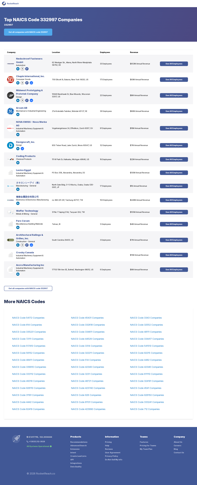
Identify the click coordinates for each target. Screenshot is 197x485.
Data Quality (76, 467)
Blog (176, 449)
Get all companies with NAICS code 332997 (28, 32)
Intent (73, 452)
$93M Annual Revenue (139, 79)
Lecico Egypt (23, 170)
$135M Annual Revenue (140, 173)
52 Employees (106, 145)
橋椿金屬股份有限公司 (27, 196)
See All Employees (174, 64)
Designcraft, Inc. (25, 142)
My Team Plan (146, 449)
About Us (178, 442)
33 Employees (106, 64)
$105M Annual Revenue (140, 212)
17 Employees (105, 186)
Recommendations (78, 442)
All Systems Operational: (39, 446)
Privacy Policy (111, 456)
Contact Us (179, 452)
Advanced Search (78, 445)
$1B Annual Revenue (138, 186)
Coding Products (26, 156)
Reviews (109, 449)
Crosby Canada (25, 252)
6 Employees (105, 269)
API (72, 460)
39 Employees (106, 111)
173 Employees (106, 79)
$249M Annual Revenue (140, 200)
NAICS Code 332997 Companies (47, 19)
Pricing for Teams (148, 445)
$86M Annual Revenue (139, 111)
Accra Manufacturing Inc (30, 265)
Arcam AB (21, 108)
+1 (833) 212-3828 (36, 441)
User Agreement (112, 452)
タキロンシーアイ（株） (28, 182)
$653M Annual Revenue (140, 64)
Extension (75, 449)
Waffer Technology (27, 210)
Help (107, 445)
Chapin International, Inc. (30, 76)
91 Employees (105, 128)
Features (144, 442)
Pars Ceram (23, 221)
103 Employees (106, 200)
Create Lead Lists (78, 456)
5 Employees (105, 224)
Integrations (76, 463)
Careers (177, 445)
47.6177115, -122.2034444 (39, 437)
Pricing (108, 442)
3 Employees (105, 240)
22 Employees (106, 95)
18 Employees (105, 159)
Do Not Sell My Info (113, 460)
